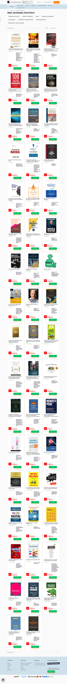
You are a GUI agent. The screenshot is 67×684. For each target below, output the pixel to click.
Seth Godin (36, 348)
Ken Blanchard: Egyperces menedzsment (14, 598)
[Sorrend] (54, 28)
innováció (17, 424)
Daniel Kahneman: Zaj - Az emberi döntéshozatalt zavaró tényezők (50, 560)
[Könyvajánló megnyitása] (3, 680)
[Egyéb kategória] (37, 16)
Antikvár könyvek (20, 5)
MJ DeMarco (36, 96)
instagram (37, 667)
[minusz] (12, 68)
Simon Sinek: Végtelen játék (14, 452)
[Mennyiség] (10, 68)
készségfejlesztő (54, 529)
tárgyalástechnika (19, 566)
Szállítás (22, 668)
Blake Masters (18, 132)
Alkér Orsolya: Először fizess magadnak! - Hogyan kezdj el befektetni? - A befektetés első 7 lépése (32, 125)
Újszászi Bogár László (54, 56)
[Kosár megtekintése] (57, 2)
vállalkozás (18, 131)
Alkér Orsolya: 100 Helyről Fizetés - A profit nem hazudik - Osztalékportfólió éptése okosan (16, 89)
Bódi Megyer (18, 274)
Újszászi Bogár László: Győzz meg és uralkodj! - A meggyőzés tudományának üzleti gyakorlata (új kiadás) (51, 50)
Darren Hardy (20, 166)
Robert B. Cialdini (37, 62)
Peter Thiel (18, 133)
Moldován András (55, 240)
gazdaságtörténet (55, 275)
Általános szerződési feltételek (26, 663)
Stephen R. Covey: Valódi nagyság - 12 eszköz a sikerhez (15, 523)
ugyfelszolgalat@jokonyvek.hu (27, 3)
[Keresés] (39, 2)
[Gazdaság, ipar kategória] (12, 19)
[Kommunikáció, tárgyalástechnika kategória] (26, 19)
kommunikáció (54, 54)
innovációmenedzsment (20, 422)
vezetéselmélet (36, 166)
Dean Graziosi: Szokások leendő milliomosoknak (15, 488)
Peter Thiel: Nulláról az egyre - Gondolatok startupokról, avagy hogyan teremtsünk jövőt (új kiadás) (16, 124)
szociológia (36, 56)
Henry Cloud (36, 171)
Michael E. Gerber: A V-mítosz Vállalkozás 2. (32, 523)
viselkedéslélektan (19, 348)
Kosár (8, 668)
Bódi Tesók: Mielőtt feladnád (14, 269)
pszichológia (18, 54)
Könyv (12, 10)
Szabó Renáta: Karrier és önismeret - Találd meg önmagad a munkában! (51, 523)
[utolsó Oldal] (38, 28)
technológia (18, 130)
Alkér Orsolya (18, 96)
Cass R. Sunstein (54, 570)
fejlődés (56, 130)
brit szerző (18, 381)
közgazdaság (54, 420)
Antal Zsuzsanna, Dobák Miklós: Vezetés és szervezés (15, 305)
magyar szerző (36, 130)
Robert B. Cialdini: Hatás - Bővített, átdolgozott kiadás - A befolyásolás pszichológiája (33, 49)
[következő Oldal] (35, 28)
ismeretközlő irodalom (18, 56)
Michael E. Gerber (37, 528)
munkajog (35, 419)
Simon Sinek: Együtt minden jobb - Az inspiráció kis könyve (50, 377)
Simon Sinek (54, 382)
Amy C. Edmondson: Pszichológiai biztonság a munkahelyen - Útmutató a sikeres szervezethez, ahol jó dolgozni (33, 416)
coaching (35, 458)
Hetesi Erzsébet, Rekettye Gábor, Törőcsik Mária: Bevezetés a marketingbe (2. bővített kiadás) (32, 377)
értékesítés (36, 637)
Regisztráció (9, 664)
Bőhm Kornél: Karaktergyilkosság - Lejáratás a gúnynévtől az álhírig (51, 488)
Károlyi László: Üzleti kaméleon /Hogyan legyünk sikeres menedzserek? (50, 599)
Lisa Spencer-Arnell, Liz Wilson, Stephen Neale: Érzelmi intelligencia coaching (16, 199)
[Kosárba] (17, 68)
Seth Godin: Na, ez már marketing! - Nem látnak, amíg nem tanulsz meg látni (33, 341)
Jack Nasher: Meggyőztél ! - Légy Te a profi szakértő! (16, 560)
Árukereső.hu (24, 677)
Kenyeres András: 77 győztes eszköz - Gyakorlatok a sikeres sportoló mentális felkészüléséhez (51, 341)
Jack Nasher (18, 567)
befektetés (18, 94)
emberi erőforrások (19, 204)
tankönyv (17, 311)
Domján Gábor (36, 605)
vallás (38, 165)
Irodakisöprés (33, 5)
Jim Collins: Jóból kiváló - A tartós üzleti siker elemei (15, 234)
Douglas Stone (36, 460)
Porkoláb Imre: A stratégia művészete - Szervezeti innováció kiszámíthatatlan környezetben (15, 415)
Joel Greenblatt (54, 165)
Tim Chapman (36, 640)
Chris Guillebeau (37, 496)
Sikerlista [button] (49, 5)
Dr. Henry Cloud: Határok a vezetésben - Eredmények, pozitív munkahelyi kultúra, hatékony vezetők (33, 161)
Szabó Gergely (54, 423)
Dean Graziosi (18, 494)
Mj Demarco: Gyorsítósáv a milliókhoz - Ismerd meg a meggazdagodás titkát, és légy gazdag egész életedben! (32, 90)
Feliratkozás (51, 671)
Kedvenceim (9, 669)
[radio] (47, 28)
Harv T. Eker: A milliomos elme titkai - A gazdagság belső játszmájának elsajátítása (51, 124)
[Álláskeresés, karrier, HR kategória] (14, 16)
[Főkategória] (7, 10)
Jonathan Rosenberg (36, 204)
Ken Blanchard (18, 605)
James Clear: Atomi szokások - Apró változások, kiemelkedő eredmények (16, 49)
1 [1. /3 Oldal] (27, 28)
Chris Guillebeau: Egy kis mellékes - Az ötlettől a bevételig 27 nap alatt (33, 488)
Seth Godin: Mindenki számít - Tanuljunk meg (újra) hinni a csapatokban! (14, 632)
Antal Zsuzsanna (18, 313)
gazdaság (17, 128)
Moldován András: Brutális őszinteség (49, 234)
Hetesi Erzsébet (36, 387)
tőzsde (21, 94)
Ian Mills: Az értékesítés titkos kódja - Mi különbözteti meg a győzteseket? (33, 632)
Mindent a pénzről (47, 269)
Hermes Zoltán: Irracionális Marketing (49, 199)
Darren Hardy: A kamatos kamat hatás (15, 160)
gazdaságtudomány (55, 422)
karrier (35, 95)
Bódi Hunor (20, 273)
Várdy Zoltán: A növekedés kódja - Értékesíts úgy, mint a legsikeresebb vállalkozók (33, 234)
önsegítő (17, 53)
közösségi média (37, 61)
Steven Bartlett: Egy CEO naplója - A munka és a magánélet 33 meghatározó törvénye (16, 341)
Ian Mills (37, 639)
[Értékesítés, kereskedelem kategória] (48, 16)
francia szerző (54, 565)
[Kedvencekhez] (19, 32)
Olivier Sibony (54, 571)
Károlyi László (54, 605)
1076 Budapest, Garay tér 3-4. (40, 663)
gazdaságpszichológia (55, 274)
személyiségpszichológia (20, 57)
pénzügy (17, 95)
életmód (17, 55)
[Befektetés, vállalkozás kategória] (27, 16)
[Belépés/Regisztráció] (48, 2)
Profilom (8, 666)
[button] (11, 6)
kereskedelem (36, 274)
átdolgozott (36, 54)
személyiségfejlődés (19, 527)
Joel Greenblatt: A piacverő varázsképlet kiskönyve (49, 160)
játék (17, 456)
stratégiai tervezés (19, 420)
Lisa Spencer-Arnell (18, 206)
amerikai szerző (19, 52)
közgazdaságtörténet (55, 273)
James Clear (18, 60)
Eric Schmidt (36, 203)
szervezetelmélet (37, 169)
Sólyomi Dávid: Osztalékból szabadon (31, 270)
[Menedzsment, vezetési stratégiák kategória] (16, 23)
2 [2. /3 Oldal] (50, 652)
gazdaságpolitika (55, 421)
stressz (39, 419)
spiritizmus (53, 203)
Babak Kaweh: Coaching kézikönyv (33, 559)
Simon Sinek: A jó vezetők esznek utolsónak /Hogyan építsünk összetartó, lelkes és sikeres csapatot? (15, 378)
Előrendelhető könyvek (42, 5)
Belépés (8, 663)
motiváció (17, 349)
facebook (34, 667)
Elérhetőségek (23, 669)
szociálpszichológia (37, 55)
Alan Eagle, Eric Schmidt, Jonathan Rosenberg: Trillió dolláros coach (33, 199)
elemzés (53, 309)
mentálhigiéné (36, 420)
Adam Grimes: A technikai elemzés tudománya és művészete (51, 305)
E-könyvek (27, 5)
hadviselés (18, 423)
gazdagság (53, 132)
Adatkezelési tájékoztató (25, 664)
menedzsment (54, 129)
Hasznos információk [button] (21, 7)
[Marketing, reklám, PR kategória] (41, 19)
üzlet (52, 53)
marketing (35, 60)
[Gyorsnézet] (22, 32)
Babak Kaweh (36, 563)
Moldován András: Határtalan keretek (32, 305)
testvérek (17, 272)
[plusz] (12, 67)
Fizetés (22, 666)
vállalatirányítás (36, 459)
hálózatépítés (36, 603)
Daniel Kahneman (55, 569)
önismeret (53, 95)
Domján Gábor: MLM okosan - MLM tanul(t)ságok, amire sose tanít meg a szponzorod (33, 599)
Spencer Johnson (18, 604)
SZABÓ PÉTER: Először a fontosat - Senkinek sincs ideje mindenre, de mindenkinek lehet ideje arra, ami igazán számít (51, 90)
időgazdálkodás (18, 58)
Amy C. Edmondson (37, 423)
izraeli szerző (54, 563)
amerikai (38, 492)
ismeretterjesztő (19, 59)
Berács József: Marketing (49, 452)
